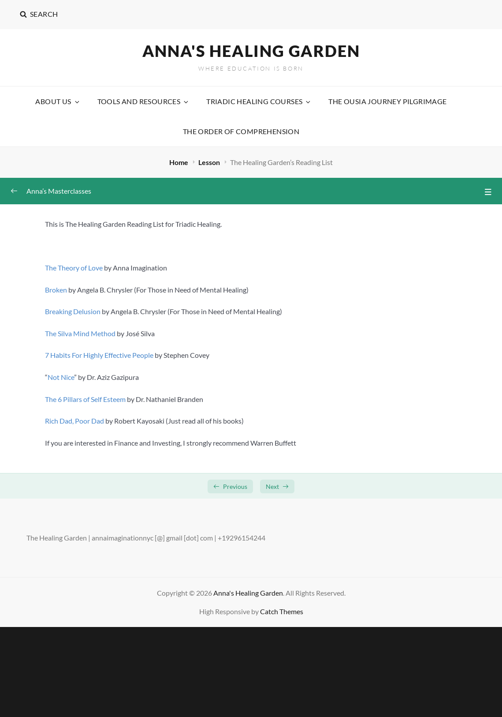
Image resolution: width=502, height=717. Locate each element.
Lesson (209, 162)
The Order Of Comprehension (241, 131)
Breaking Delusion (72, 311)
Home (179, 162)
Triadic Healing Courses (259, 101)
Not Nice (61, 377)
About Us (57, 101)
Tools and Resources (143, 101)
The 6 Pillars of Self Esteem (85, 399)
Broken (56, 289)
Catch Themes (281, 611)
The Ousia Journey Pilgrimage (387, 101)
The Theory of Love (74, 267)
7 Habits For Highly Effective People (99, 355)
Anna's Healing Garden (251, 50)
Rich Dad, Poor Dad (74, 421)
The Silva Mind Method (80, 333)
